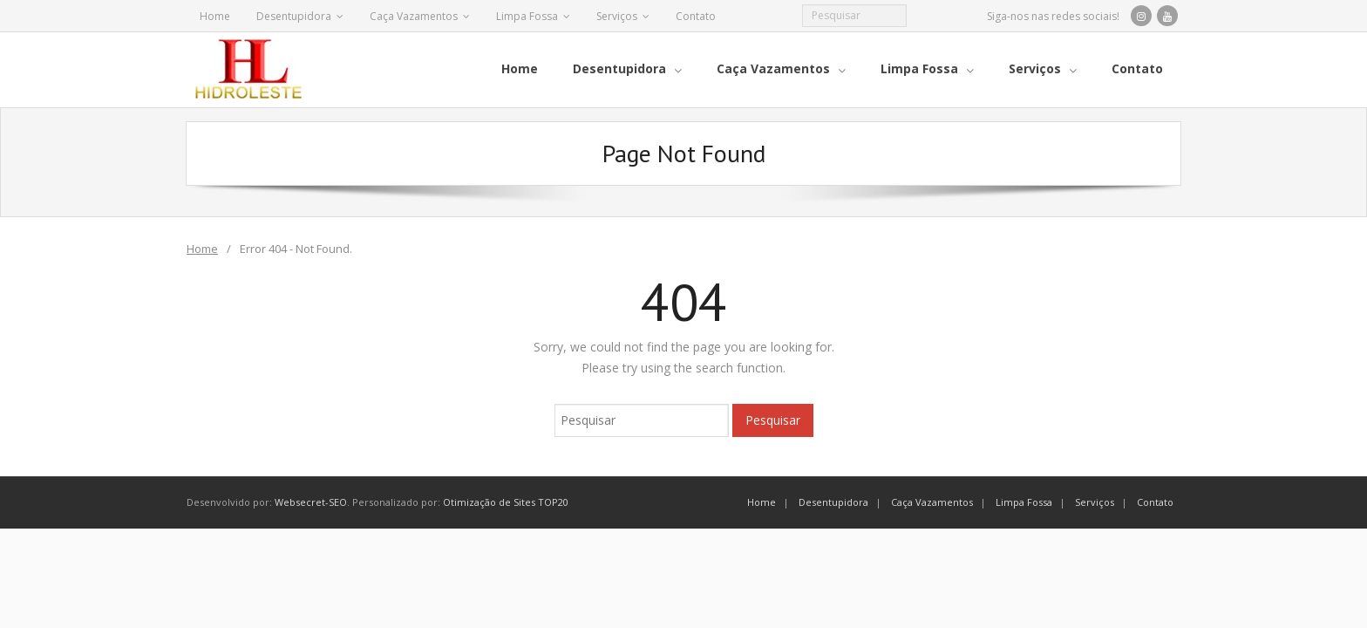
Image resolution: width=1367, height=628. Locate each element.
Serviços (616, 16)
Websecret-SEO (311, 501)
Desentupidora (293, 16)
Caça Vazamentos (414, 16)
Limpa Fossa (527, 16)
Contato (696, 16)
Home (215, 16)
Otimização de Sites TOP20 (505, 501)
